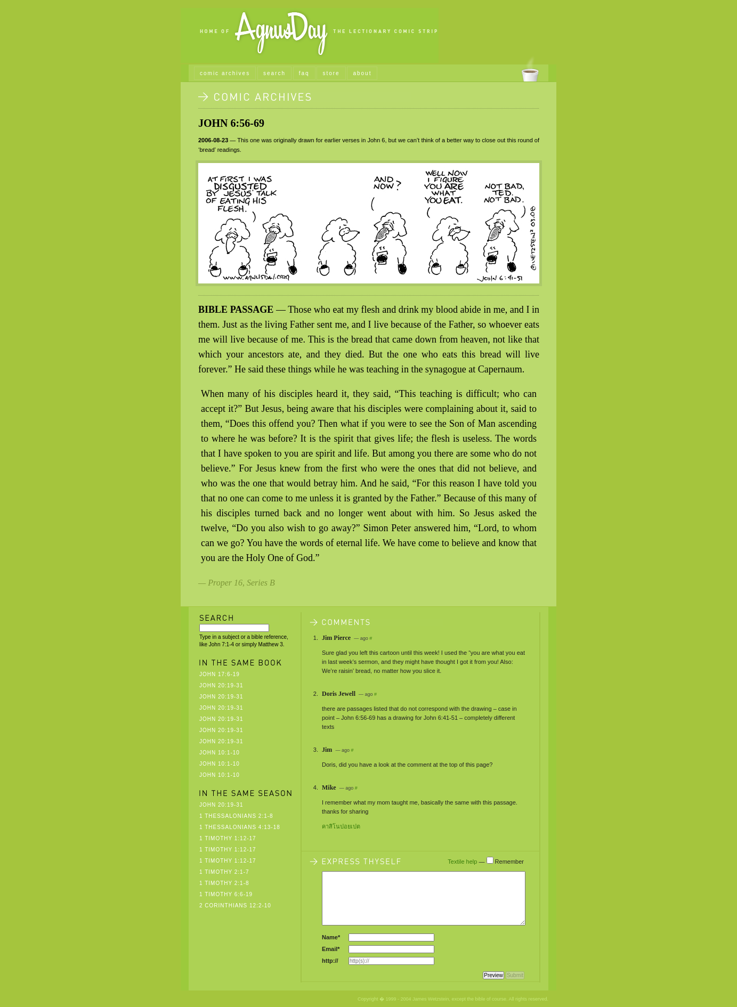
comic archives (225, 73)
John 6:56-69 (231, 123)
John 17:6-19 (219, 674)
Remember (509, 861)
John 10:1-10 (219, 753)
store (330, 73)
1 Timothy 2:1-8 (224, 883)
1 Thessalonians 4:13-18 (239, 827)
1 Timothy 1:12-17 (227, 838)
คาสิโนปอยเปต (341, 826)
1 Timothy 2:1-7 (224, 872)
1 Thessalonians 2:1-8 (236, 816)
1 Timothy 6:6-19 (226, 894)
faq (304, 73)
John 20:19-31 (221, 685)
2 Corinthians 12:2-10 (235, 905)
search (274, 73)
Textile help (462, 861)
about (362, 73)
